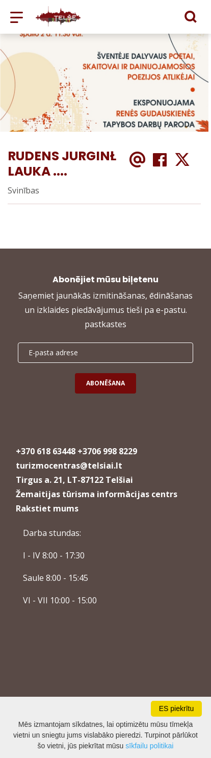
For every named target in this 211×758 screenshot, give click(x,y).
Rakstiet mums (47, 508)
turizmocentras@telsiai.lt (69, 465)
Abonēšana (105, 383)
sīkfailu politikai (149, 746)
